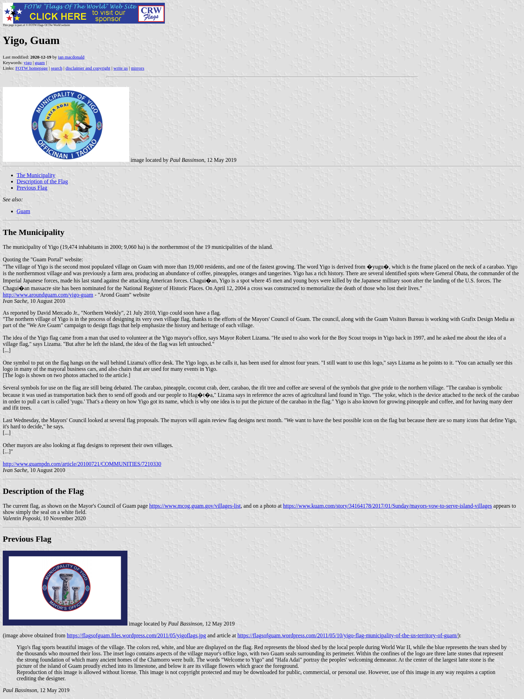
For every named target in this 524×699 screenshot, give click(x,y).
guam (40, 62)
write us (121, 68)
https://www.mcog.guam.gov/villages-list (195, 506)
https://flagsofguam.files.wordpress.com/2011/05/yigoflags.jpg (136, 635)
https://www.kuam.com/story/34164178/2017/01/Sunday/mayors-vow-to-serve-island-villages (387, 506)
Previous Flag (32, 188)
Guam (23, 211)
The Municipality (36, 175)
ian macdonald (71, 57)
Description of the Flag (42, 181)
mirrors (137, 68)
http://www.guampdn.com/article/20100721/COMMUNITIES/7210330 (82, 464)
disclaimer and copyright (87, 68)
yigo (28, 62)
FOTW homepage (31, 68)
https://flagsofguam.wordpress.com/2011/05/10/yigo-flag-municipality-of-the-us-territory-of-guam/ (347, 635)
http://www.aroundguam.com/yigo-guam (48, 295)
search (56, 68)
